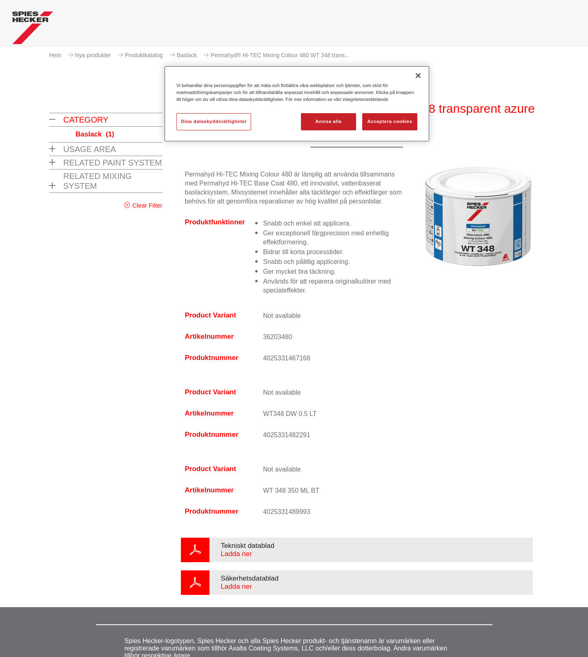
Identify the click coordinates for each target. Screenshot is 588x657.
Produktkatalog (144, 55)
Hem (55, 55)
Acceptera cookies (389, 121)
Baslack (187, 55)
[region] (297, 104)
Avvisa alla (328, 121)
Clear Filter (147, 205)
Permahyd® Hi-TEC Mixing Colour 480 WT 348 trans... (280, 55)
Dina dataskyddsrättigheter (214, 121)
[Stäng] (418, 76)
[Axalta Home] (32, 29)
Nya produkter (93, 55)
